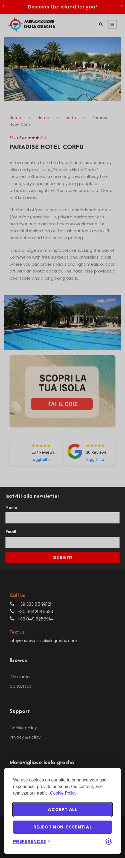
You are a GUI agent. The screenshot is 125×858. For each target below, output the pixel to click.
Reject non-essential (62, 827)
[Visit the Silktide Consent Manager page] (108, 841)
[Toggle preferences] (31, 841)
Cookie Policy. (63, 793)
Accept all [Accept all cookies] (62, 809)
